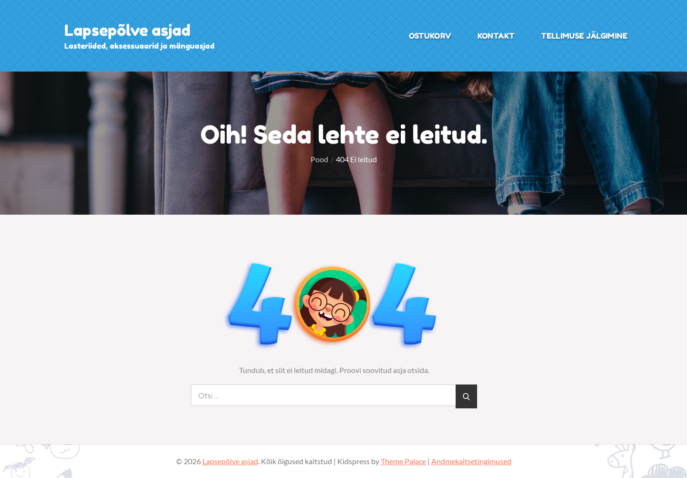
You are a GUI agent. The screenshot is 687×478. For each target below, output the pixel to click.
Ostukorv (430, 36)
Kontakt (496, 36)
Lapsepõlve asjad (127, 30)
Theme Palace (403, 461)
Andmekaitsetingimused (471, 461)
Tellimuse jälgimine (584, 36)
